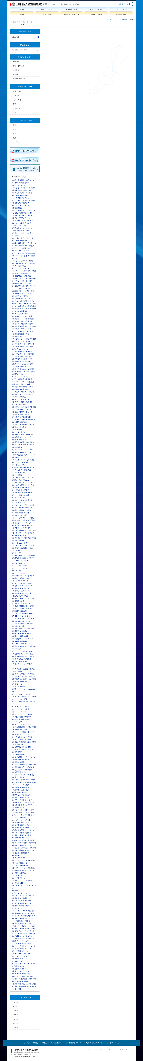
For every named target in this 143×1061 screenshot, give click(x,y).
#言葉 (14, 744)
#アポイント (16, 732)
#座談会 (15, 480)
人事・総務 (17, 100)
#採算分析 (32, 933)
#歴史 (22, 384)
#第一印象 (15, 362)
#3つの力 (30, 331)
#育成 (32, 576)
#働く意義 (24, 195)
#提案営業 (24, 311)
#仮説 (24, 558)
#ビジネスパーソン (19, 210)
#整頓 (29, 248)
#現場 (29, 974)
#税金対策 (15, 535)
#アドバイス (24, 674)
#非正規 (15, 596)
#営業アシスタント (24, 734)
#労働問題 (32, 843)
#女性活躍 (24, 505)
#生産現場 (15, 883)
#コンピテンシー (18, 820)
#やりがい (27, 440)
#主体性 (15, 183)
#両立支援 (15, 296)
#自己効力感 (16, 263)
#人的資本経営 (28, 341)
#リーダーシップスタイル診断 (22, 261)
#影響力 (15, 608)
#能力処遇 (27, 190)
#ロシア (25, 281)
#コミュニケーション (19, 964)
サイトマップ (111, 1043)
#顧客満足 (19, 921)
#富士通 (29, 462)
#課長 (24, 634)
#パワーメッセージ (19, 754)
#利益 (25, 359)
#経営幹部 (24, 903)
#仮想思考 (32, 646)
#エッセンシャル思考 (19, 256)
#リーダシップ (28, 399)
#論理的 (15, 374)
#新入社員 (15, 959)
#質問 (24, 749)
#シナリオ (31, 749)
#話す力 (25, 669)
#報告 (32, 518)
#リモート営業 (22, 681)
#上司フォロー (25, 591)
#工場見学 (27, 717)
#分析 (14, 707)
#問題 (14, 981)
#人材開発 (15, 807)
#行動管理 (24, 646)
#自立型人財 (23, 606)
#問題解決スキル (18, 654)
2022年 (15, 1023)
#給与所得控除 (25, 283)
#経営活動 (15, 236)
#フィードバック (26, 586)
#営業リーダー (24, 863)
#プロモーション (29, 712)
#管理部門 (24, 241)
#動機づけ (15, 591)
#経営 (28, 906)
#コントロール (17, 288)
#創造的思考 (31, 306)
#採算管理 (32, 979)
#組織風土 (15, 437)
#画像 (33, 926)
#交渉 (14, 455)
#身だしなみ (21, 364)
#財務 (25, 843)
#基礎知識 (24, 593)
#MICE (19, 520)
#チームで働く (25, 205)
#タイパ (23, 336)
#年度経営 (15, 762)
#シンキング (27, 671)
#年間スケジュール (25, 412)
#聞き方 (23, 782)
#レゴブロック (17, 566)
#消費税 (15, 986)
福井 (14, 138)
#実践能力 (15, 548)
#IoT (28, 926)
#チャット (30, 467)
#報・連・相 (24, 797)
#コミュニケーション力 (20, 568)
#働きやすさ (16, 855)
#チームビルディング (19, 563)
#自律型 (28, 719)
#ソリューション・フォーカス (22, 450)
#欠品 (27, 321)
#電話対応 (15, 790)
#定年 (21, 596)
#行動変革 (20, 230)
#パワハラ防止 (17, 545)
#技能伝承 (20, 948)
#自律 (24, 306)
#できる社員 (27, 815)
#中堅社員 (24, 898)
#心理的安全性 (17, 440)
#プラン (15, 533)
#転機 (14, 180)
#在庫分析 (28, 500)
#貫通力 (21, 608)
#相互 (19, 220)
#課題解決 (29, 346)
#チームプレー (27, 621)
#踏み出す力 (24, 422)
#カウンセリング (28, 220)
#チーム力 (15, 505)
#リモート (32, 903)
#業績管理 (24, 923)
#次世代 (15, 213)
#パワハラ (30, 931)
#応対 (31, 359)
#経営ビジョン (25, 762)
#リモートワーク (18, 553)
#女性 (14, 777)
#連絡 (14, 520)
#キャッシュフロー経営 (20, 785)
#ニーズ (28, 644)
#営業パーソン (17, 684)
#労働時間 (30, 775)
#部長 (25, 515)
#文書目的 (15, 324)
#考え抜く (15, 205)
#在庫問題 (27, 538)
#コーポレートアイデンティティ (23, 238)
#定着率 (26, 490)
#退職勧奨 (30, 382)
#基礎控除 (15, 283)
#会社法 (15, 510)
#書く (32, 321)
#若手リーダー (31, 180)
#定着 (29, 634)
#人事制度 (20, 777)
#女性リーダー (31, 830)
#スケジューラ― (18, 339)
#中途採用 (25, 243)
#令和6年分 (16, 435)
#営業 (24, 943)
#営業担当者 (31, 555)
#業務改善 (15, 971)
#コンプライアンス (19, 878)
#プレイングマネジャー (20, 518)
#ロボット (25, 465)
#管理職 (15, 891)
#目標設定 (15, 830)
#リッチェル (16, 465)
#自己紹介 (24, 611)
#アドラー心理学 (18, 351)
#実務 (22, 828)
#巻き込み (28, 351)
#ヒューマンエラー (27, 971)
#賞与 (14, 659)
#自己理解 (30, 629)
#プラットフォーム (19, 689)
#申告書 (33, 339)
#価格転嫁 (15, 293)
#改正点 (23, 223)
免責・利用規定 (32, 1043)
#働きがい (15, 402)
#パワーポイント (18, 908)
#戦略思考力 (16, 634)
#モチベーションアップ (20, 956)
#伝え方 (31, 911)
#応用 (28, 790)
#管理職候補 (23, 661)
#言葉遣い (15, 394)
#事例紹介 (22, 817)
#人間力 (15, 246)
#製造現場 (24, 873)
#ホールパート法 (28, 613)
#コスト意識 (16, 266)
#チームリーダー (26, 437)
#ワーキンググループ (19, 722)
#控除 (27, 339)
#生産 (19, 974)
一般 (14, 112)
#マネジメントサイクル (27, 246)
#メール (33, 757)
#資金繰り (30, 976)
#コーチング (16, 946)
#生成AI (23, 467)
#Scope (21, 540)
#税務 (29, 986)
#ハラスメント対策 (27, 598)
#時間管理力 (16, 631)
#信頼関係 (15, 611)
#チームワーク (17, 953)
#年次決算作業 (25, 417)
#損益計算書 (16, 767)
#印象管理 (30, 392)
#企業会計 (32, 263)
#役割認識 (25, 588)
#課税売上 (15, 329)
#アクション (16, 525)
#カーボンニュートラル (20, 543)
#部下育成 (27, 953)
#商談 (29, 943)
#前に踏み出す (17, 208)
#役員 (22, 845)
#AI (31, 639)
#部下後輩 (30, 435)
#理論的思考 (16, 558)
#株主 (31, 593)
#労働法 (15, 931)
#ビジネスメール (29, 812)
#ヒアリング (16, 800)
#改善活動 (15, 523)
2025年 (15, 1010)
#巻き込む (27, 225)
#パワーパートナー (28, 676)
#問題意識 (27, 470)
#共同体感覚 (16, 696)
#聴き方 (27, 921)
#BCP (28, 389)
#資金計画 (15, 853)
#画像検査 (24, 641)
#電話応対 (15, 926)
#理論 (22, 623)
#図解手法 (15, 593)
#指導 (27, 576)
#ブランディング (23, 707)
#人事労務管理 (17, 752)
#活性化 (15, 742)
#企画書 (15, 835)
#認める (30, 329)
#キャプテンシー (18, 618)
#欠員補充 (27, 276)
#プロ (32, 301)
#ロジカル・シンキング (20, 460)
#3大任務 (15, 384)
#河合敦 (15, 387)
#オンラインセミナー (19, 737)
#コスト (23, 293)
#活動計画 (24, 548)
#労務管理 (15, 928)
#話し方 (25, 946)
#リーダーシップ (18, 901)
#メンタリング (17, 896)
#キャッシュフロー (27, 936)
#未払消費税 (24, 414)
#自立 (24, 767)
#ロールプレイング (19, 555)
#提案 (24, 732)
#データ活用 (27, 714)
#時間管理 (15, 336)
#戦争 (31, 281)
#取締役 (21, 906)
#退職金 (20, 659)
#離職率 (15, 291)
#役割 (24, 772)
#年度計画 (25, 759)
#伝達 (27, 268)
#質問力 (31, 606)
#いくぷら (15, 301)
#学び (23, 435)
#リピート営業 (17, 495)
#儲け (31, 356)
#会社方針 (15, 578)
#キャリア (15, 833)
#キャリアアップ (29, 545)
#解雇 (33, 928)
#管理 (28, 828)
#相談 (25, 520)
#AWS (34, 916)
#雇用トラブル (17, 843)
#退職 (28, 928)
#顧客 (14, 734)
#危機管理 (15, 797)
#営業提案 (15, 646)
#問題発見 (15, 586)
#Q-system (26, 480)
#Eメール (32, 455)
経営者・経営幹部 (19, 79)
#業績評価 (22, 835)
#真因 (21, 513)
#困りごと (25, 427)
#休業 (22, 601)
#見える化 (31, 860)
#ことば (27, 372)
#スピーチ (27, 724)
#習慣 (14, 230)
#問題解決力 (16, 787)
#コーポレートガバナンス (21, 780)
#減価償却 (32, 326)
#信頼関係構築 (27, 492)
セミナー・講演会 (120, 19)
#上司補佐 (22, 850)
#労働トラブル (17, 714)
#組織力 (15, 304)
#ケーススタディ (18, 810)
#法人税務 (32, 984)
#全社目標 (24, 356)
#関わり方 (29, 608)
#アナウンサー (17, 271)
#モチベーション (29, 896)
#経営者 (28, 901)
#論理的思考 (16, 913)
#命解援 (32, 669)
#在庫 (14, 974)
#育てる (15, 530)
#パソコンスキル (28, 913)
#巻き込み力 (16, 588)
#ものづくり (16, 976)
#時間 (14, 669)
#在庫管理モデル (18, 319)
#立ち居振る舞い (26, 362)
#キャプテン (29, 618)
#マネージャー (17, 812)
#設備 (14, 825)
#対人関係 (15, 422)
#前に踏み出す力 (18, 334)
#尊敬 (14, 220)
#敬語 (14, 364)
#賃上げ (21, 291)
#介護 (14, 372)
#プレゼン (32, 946)
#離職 (26, 636)
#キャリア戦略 (30, 200)
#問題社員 (28, 379)
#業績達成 (25, 203)
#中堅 (19, 749)
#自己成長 (15, 228)
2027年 (15, 1002)
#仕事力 (21, 719)
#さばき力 (22, 233)
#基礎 (22, 790)
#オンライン (16, 943)
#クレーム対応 (17, 475)
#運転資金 (29, 623)
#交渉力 (15, 233)
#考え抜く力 (16, 424)
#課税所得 (30, 533)
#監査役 (15, 412)
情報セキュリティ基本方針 (51, 1043)
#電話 (31, 918)
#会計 (14, 822)
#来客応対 (30, 364)
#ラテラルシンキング (19, 253)
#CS (13, 921)
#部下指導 (15, 679)
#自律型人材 (31, 210)
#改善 (22, 969)
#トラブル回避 (17, 757)
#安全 (14, 951)
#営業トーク (16, 314)
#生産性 (15, 817)
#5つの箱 (15, 273)
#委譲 (34, 271)
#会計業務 (15, 414)
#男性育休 (27, 288)
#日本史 (27, 384)
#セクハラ (22, 931)
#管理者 (15, 636)
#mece (21, 374)
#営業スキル (16, 795)
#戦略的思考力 (24, 183)
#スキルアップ (31, 744)
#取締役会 (20, 409)
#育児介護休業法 (18, 299)
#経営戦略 (22, 213)
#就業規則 (25, 870)
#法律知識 (15, 601)
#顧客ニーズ (16, 427)
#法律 (30, 880)
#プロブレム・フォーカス (21, 349)
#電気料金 (30, 477)
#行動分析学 (16, 676)
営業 (14, 104)
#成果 (22, 442)
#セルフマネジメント (19, 860)
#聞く (21, 225)
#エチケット (24, 966)
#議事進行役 (16, 649)
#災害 (22, 389)
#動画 (27, 709)
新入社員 (16, 62)
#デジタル (15, 903)
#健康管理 (15, 598)
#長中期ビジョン (18, 576)
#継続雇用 (15, 346)
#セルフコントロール (19, 805)
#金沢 (32, 802)
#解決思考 (15, 452)
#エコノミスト (17, 699)
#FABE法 (15, 616)
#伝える (15, 404)
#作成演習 (32, 530)
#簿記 (24, 976)
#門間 (25, 699)
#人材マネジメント (19, 344)
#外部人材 (32, 278)
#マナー (31, 805)
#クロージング (27, 800)
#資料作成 (24, 765)
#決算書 (15, 979)
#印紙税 (25, 981)
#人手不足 (15, 278)
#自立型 (27, 513)
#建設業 (15, 719)
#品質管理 (24, 848)
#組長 (22, 402)
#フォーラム (30, 485)
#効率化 (15, 850)
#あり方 (15, 445)
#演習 (25, 566)
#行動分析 (29, 402)
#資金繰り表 (16, 626)
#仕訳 (31, 923)
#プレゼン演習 (25, 616)
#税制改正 (29, 822)
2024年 (15, 1015)
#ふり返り (25, 198)
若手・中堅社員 (18, 66)
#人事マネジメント (19, 185)
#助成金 (23, 392)
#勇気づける (26, 696)
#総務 (25, 933)
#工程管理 (15, 848)
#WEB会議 (29, 654)
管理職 (15, 74)
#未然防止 (20, 744)
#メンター (29, 845)
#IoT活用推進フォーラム (20, 639)
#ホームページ (17, 712)
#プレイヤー (24, 309)
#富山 (22, 807)
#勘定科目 (15, 457)
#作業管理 (32, 848)
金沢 (14, 129)
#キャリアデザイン (19, 629)
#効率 (29, 223)
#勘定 (24, 626)
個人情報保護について (74, 1043)
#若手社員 (15, 802)
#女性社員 (15, 898)
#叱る (21, 304)
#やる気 (15, 661)
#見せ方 (15, 225)
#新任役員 (28, 770)
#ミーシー (15, 309)
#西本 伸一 (16, 462)
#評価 (22, 830)
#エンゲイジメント (19, 354)
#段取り (31, 737)
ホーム (109, 19)
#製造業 (15, 906)
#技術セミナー (17, 875)
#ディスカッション (19, 775)
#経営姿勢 (15, 729)
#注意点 (31, 656)
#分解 (32, 460)
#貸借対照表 (23, 979)
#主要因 (15, 513)
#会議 (14, 941)
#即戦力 (33, 243)
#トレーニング (25, 523)
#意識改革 (30, 767)
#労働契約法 (16, 747)
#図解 (29, 835)
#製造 (24, 974)
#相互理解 (30, 558)
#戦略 (22, 578)
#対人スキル (16, 621)
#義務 (34, 727)
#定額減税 (15, 392)
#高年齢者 (30, 344)
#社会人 (23, 331)
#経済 (34, 696)
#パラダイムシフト (19, 188)
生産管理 (16, 95)
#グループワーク (18, 268)
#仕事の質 (31, 419)
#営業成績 (22, 404)
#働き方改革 (24, 853)
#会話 (27, 407)
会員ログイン (123, 4)
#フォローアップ (18, 603)
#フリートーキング (27, 394)
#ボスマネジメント (19, 472)
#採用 (21, 636)
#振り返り (28, 603)
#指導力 (25, 631)
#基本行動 (31, 964)
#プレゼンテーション (19, 868)
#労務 (29, 510)
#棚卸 (31, 324)
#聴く (14, 409)
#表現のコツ (23, 530)
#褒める (23, 329)
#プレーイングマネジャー (21, 893)
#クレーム (24, 729)
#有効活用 (31, 256)
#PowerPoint (24, 865)
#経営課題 (30, 354)
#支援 (29, 233)
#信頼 (32, 674)
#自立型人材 (16, 772)
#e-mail (26, 495)
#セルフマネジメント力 (20, 581)
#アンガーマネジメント (20, 502)
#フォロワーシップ (19, 482)
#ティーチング (17, 916)
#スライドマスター (19, 498)
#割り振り (27, 271)
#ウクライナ (16, 281)
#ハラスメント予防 (19, 686)
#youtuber (15, 397)
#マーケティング (18, 709)
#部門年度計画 (17, 359)
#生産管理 (15, 873)
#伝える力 (15, 865)
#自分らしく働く (26, 452)
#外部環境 (30, 445)
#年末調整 (25, 838)
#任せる (25, 263)
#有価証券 (15, 326)
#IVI (20, 480)
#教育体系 (24, 918)
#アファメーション (25, 218)
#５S (27, 969)
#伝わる (20, 372)
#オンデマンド (17, 490)
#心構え (15, 739)
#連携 (22, 485)
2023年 (15, 1019)
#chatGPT (15, 467)
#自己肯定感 (16, 203)
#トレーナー (31, 732)
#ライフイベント (18, 200)
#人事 (32, 870)
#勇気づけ (15, 674)
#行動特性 (28, 820)
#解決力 (15, 218)
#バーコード (24, 487)
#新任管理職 (24, 273)
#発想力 (15, 508)
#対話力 (29, 583)
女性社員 (16, 70)
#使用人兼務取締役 (19, 727)
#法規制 (28, 409)
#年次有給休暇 (22, 656)
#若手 (34, 742)
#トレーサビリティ (19, 477)
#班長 (29, 739)
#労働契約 (31, 868)
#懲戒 (14, 656)
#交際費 (23, 535)
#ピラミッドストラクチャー (22, 377)
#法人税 (25, 984)
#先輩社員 (22, 739)
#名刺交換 (15, 366)
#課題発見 (22, 510)
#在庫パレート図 (18, 321)
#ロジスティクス (18, 500)
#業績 (26, 455)
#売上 (24, 266)
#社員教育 (27, 916)
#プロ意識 (15, 966)
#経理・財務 (16, 989)
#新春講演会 (23, 387)
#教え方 (30, 525)
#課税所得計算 (17, 538)
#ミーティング (22, 941)
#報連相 (23, 926)
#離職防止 (15, 487)
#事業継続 (15, 389)
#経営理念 (27, 659)
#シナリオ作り (25, 528)
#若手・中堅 (29, 810)
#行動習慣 (29, 230)
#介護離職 (24, 296)
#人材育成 (15, 918)
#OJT (14, 948)
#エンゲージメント (19, 583)
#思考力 (30, 213)
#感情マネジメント (27, 366)
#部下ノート (16, 248)
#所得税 (21, 508)
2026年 (15, 1006)
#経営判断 (15, 936)
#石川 (14, 692)
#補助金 (23, 397)
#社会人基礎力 (17, 671)
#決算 (14, 681)
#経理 (32, 840)
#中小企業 (15, 782)
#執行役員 (29, 508)
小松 (14, 133)
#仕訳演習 (24, 679)
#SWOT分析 (16, 840)
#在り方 (32, 286)
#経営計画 (15, 923)
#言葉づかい (16, 792)
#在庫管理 (22, 742)
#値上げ (30, 293)
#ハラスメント (17, 933)
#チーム (15, 863)
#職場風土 (15, 442)
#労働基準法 (16, 870)
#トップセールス (18, 407)
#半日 (21, 717)
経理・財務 (17, 91)
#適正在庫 (28, 316)
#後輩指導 (15, 938)
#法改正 (28, 299)
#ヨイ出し (15, 223)
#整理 (24, 248)
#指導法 (31, 505)
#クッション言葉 (26, 193)
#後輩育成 (15, 528)
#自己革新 (22, 445)
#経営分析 (32, 765)
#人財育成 (15, 765)
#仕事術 (33, 309)
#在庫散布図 (29, 319)
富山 (14, 125)
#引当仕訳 (15, 417)
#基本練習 (15, 195)
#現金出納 (24, 324)
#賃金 (22, 928)
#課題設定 (15, 623)
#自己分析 (15, 331)
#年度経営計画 (17, 447)
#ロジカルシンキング (19, 911)
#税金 (34, 986)
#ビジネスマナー (18, 961)
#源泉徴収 (22, 986)
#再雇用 (27, 596)
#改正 (31, 548)
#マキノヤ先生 (17, 399)
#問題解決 (15, 969)
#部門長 (15, 717)
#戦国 (31, 387)
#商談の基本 (31, 782)
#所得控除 (25, 840)
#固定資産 (24, 326)
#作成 (28, 578)
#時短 (27, 334)
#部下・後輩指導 (18, 379)
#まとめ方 (15, 485)
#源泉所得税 (16, 984)
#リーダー (26, 951)
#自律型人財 (30, 442)
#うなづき (15, 311)
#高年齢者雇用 (17, 190)
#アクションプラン (19, 573)
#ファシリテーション (27, 938)
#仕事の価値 (16, 198)
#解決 (34, 538)
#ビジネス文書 (17, 815)
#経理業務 (32, 679)
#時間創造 (31, 253)
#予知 (28, 825)
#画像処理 (15, 641)
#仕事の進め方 (17, 429)
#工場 (19, 951)
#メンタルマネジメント (20, 432)
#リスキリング (17, 470)
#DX (21, 883)
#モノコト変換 (27, 215)
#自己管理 (15, 258)
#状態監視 (20, 825)
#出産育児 (31, 369)
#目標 (19, 369)
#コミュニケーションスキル (22, 651)
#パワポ (29, 482)
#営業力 (31, 792)
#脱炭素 (15, 540)
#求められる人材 (30, 304)
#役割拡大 (20, 180)
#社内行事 (15, 241)
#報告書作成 (16, 759)
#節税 (29, 742)
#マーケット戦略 (18, 644)
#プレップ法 (16, 613)
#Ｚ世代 (25, 314)
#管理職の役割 (17, 276)
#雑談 (33, 372)
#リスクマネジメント (19, 880)
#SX (23, 462)
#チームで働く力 (28, 424)
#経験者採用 (16, 243)
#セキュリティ (17, 724)
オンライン (17, 142)
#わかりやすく (17, 515)
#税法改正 (20, 822)
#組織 (33, 780)
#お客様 (33, 407)
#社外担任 (15, 845)
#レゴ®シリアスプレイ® (20, 560)
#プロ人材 (24, 278)
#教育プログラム (18, 770)
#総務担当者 (26, 795)
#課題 (19, 981)
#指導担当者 (16, 492)
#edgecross (31, 689)
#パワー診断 (16, 306)
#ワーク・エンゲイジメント (22, 694)
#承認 (24, 525)
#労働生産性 (30, 291)
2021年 (15, 1027)
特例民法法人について (94, 1043)
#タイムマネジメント (19, 858)
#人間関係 (25, 787)
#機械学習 (15, 828)
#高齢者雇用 (31, 188)
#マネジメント (25, 959)
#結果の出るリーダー (19, 419)
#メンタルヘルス (18, 550)
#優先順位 (31, 520)
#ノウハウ (28, 948)
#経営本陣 (15, 356)
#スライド (22, 533)
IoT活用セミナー (19, 108)
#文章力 (26, 757)
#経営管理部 (16, 838)
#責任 (29, 727)
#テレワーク (24, 802)
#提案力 (25, 792)
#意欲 (14, 369)
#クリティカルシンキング (21, 251)
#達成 (24, 369)
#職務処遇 (15, 193)
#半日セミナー (17, 341)
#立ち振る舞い (27, 747)
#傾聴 (22, 833)
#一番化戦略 (16, 215)
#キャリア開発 (17, 571)
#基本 (19, 669)
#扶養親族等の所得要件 (20, 286)
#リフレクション (26, 228)
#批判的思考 (24, 301)
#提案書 (28, 833)
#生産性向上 (31, 850)
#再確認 (15, 606)
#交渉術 (20, 455)
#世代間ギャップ (18, 316)
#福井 (14, 749)
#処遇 (22, 346)
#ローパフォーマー (19, 382)
